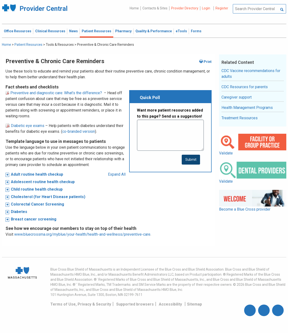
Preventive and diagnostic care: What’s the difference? (54, 93)
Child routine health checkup (37, 189)
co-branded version (78, 131)
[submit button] (191, 160)
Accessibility (170, 304)
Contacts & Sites (154, 8)
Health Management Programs (247, 107)
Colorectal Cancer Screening (37, 204)
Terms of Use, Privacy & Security (80, 304)
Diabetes (19, 211)
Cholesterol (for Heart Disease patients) (48, 196)
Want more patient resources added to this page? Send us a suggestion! (170, 113)
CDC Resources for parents (244, 87)
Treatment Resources (239, 118)
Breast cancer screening (33, 219)
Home (134, 8)
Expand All (117, 174)
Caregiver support (236, 97)
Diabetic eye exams (25, 125)
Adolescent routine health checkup (43, 182)
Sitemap (194, 304)
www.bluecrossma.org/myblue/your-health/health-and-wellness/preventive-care (82, 234)
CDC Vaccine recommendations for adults (250, 73)
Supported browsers (135, 304)
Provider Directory (184, 8)
